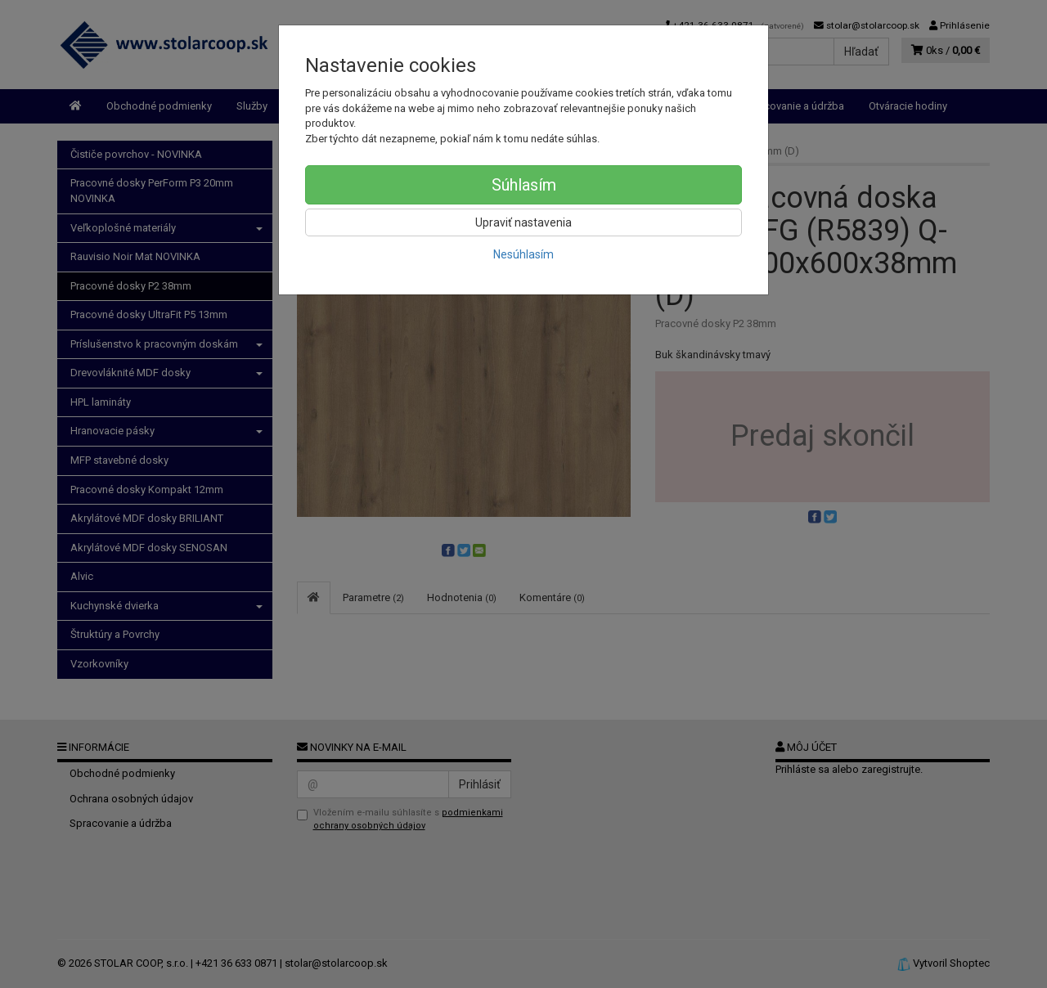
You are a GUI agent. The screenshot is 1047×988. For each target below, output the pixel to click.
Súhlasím (524, 185)
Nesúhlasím (523, 254)
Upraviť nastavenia (523, 222)
